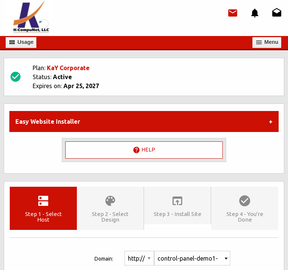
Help (144, 150)
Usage (20, 42)
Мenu (267, 42)
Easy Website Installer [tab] (47, 121)
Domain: (103, 259)
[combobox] (192, 258)
